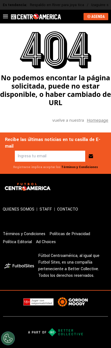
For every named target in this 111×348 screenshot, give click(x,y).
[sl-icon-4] (105, 187)
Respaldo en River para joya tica (57, 4)
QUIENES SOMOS (18, 209)
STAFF (46, 209)
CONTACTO (67, 209)
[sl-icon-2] (80, 187)
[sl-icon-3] (93, 187)
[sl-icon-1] (68, 187)
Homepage (97, 120)
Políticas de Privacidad (69, 234)
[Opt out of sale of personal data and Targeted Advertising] (8, 338)
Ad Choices (46, 242)
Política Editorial (17, 242)
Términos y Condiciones (79, 167)
